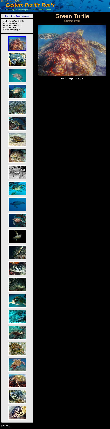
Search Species (24, 10)
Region (14, 10)
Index (34, 10)
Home (7, 10)
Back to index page (16, 16)
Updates (41, 10)
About (48, 10)
